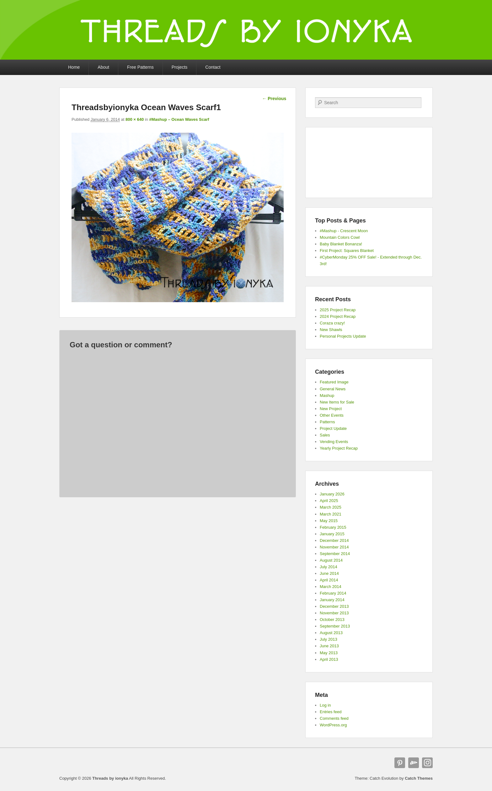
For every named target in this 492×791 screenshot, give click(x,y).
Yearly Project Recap (339, 448)
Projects (180, 67)
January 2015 (332, 534)
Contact (212, 67)
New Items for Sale (337, 402)
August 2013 (331, 632)
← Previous (274, 98)
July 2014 (328, 566)
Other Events (332, 415)
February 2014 (333, 593)
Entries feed (330, 711)
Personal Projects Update (343, 336)
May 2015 (329, 520)
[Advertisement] (369, 162)
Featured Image (334, 382)
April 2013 (329, 659)
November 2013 (334, 613)
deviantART (413, 762)
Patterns (327, 422)
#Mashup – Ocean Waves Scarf (179, 119)
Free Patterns (140, 67)
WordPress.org (333, 725)
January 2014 (332, 599)
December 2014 (334, 540)
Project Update (333, 428)
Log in (325, 705)
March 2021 (330, 514)
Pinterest (399, 762)
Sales (325, 435)
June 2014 (329, 573)
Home (74, 67)
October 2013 (332, 619)
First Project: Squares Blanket (347, 250)
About (103, 67)
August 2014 (331, 560)
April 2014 (329, 580)
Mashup (327, 395)
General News (332, 389)
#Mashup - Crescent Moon (344, 230)
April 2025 (329, 500)
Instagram (427, 762)
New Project (331, 408)
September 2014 (335, 553)
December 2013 (334, 606)
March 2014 (330, 586)
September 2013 (335, 626)
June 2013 (329, 646)
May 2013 (329, 652)
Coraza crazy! (332, 323)
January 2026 (332, 494)
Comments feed (334, 718)
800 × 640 (135, 119)
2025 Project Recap (338, 309)
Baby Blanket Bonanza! (341, 244)
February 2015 (333, 527)
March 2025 (330, 507)
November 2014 (334, 547)
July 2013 (328, 639)
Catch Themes (419, 778)
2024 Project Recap (338, 316)
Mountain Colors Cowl (340, 237)
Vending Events (334, 441)
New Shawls (331, 329)
